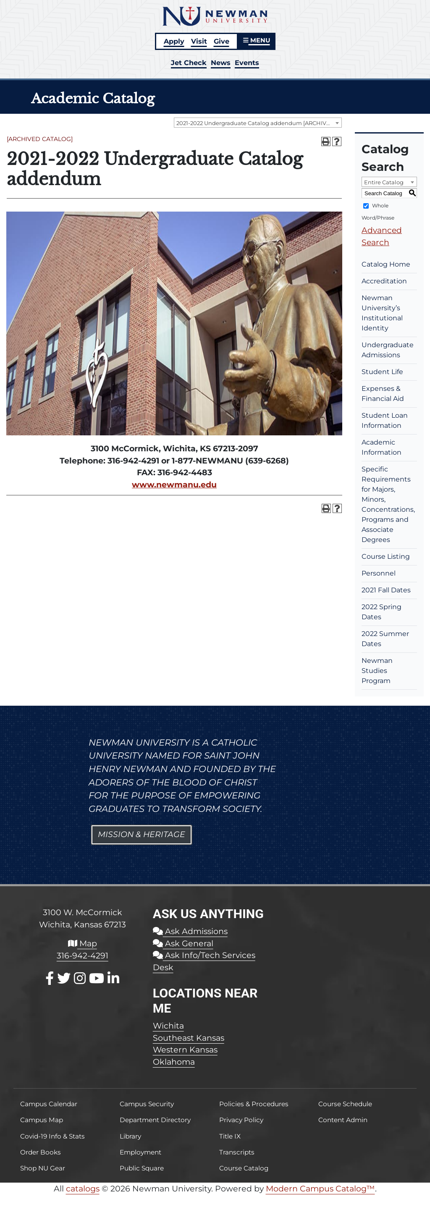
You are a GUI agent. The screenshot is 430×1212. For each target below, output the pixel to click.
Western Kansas (185, 1049)
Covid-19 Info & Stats (52, 1136)
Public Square (142, 1168)
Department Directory (155, 1120)
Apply (174, 41)
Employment (140, 1152)
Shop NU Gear (42, 1168)
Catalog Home (386, 264)
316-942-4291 (82, 955)
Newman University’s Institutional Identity (382, 313)
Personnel (379, 573)
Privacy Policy (241, 1120)
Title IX (230, 1136)
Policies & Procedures (253, 1104)
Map (82, 943)
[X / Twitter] (64, 978)
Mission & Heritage (141, 834)
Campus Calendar (48, 1104)
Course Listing (386, 556)
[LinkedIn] (113, 978)
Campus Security (147, 1104)
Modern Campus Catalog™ (320, 1188)
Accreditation (384, 281)
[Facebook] (49, 978)
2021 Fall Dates (386, 590)
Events (247, 62)
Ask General (183, 943)
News (221, 62)
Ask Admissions (190, 931)
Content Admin (342, 1120)
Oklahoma (174, 1062)
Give (221, 41)
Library (130, 1136)
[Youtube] (96, 978)
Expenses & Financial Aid (383, 394)
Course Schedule (345, 1104)
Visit (199, 41)
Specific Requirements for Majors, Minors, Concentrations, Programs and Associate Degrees (388, 504)
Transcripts (236, 1152)
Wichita (168, 1026)
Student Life (382, 372)
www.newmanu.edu (174, 485)
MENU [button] (256, 40)
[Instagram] (80, 978)
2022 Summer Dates (385, 639)
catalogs (83, 1188)
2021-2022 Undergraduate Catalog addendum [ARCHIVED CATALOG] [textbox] (258, 123)
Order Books (40, 1152)
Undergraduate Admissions (388, 350)
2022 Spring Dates (381, 612)
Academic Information (381, 447)
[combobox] (258, 123)
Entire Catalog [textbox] (384, 182)
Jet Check (189, 62)
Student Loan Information (385, 420)
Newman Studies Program (377, 671)
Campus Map (41, 1120)
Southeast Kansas (188, 1038)
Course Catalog (244, 1168)
